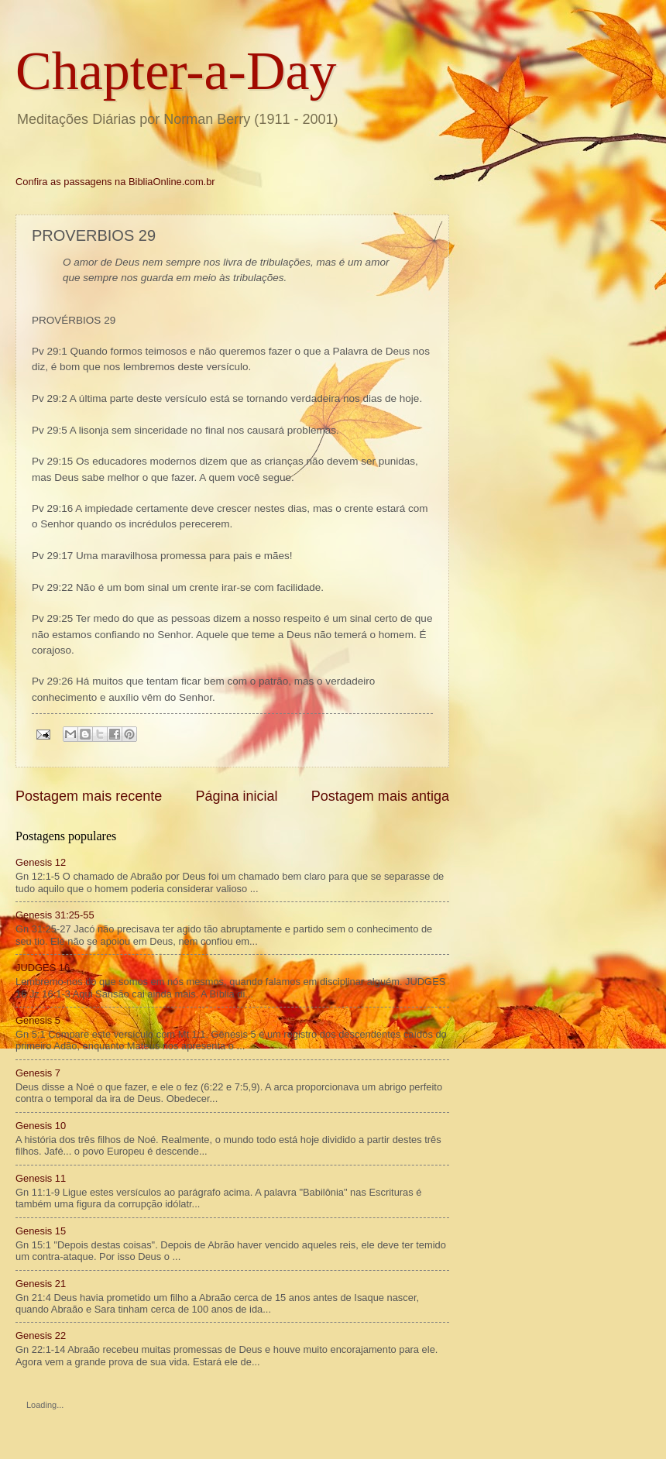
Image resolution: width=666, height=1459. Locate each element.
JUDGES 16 (42, 967)
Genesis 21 (40, 1283)
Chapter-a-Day (176, 71)
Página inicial (236, 796)
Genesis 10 (40, 1125)
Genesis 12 (40, 862)
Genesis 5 (37, 1020)
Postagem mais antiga (380, 796)
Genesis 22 (40, 1335)
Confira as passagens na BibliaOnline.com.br (115, 181)
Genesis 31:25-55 (54, 915)
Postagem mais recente (88, 796)
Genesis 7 (37, 1073)
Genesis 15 (40, 1231)
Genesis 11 (40, 1178)
